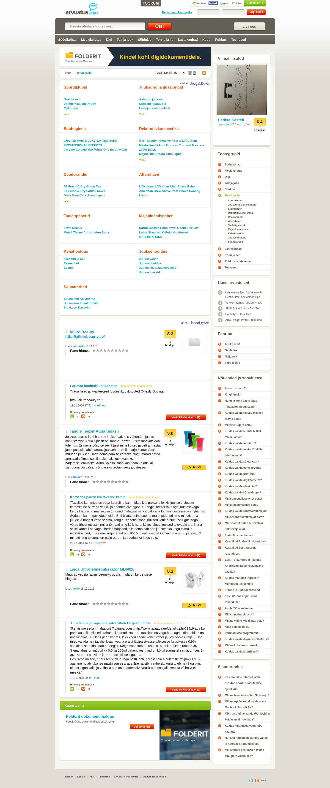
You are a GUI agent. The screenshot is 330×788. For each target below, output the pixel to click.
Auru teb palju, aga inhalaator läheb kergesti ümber (110, 623)
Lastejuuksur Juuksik (154, 108)
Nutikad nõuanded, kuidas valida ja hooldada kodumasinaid (246, 740)
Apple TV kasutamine (239, 608)
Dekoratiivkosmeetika (159, 129)
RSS (203, 73)
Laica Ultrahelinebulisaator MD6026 (102, 569)
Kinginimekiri (233, 394)
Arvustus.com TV (236, 388)
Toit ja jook (125, 39)
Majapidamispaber (156, 216)
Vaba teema (232, 362)
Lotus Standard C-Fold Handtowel (163, 232)
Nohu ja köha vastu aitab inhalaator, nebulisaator (241, 403)
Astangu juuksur (151, 99)
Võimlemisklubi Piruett (80, 104)
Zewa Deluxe (73, 228)
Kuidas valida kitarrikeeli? (242, 651)
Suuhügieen (75, 129)
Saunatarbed (75, 287)
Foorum (225, 334)
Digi (109, 39)
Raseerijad (71, 263)
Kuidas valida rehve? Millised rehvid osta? (244, 415)
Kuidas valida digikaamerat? (243, 480)
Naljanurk (231, 356)
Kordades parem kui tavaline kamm (98, 497)
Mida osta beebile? (237, 626)
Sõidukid (144, 39)
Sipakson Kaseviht (77, 307)
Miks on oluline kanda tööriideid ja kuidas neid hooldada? (247, 716)
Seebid (69, 267)
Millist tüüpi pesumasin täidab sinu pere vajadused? (244, 753)
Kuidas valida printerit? (240, 474)
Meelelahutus (91, 39)
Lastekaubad (188, 39)
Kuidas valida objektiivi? (241, 486)
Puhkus (221, 39)
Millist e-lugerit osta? (238, 425)
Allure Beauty (81, 332)
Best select (72, 99)
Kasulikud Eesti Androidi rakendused (241, 550)
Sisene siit (245, 3)
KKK (92, 776)
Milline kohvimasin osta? (241, 645)
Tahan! (194, 468)
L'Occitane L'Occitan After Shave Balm (167, 186)
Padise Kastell (231, 120)
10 (127, 350)
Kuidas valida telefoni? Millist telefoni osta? (244, 452)
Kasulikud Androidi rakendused (245, 541)
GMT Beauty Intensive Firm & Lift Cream (168, 140)
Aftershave (149, 174)
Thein (76, 477)
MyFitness (71, 108)
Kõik (68, 72)
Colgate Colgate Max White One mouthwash (95, 149)
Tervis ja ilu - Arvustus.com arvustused (85, 9)
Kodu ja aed (232, 255)
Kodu (206, 39)
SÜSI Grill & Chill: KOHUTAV (239, 308)
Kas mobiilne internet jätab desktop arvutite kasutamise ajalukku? (243, 683)
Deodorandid (75, 174)
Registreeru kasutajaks (177, 12)
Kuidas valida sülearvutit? (242, 461)
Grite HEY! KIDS (150, 236)
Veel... (67, 114)
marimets (78, 346)
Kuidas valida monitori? (240, 443)
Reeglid (69, 776)
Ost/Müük (231, 350)
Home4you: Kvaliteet (234, 314)
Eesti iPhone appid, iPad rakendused (241, 599)
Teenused (238, 39)
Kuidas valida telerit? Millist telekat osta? (243, 434)
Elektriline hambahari (239, 535)
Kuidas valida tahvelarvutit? (243, 467)
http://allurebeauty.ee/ (85, 336)
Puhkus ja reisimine (238, 261)
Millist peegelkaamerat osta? (243, 498)
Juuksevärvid (148, 259)
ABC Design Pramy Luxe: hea (240, 320)
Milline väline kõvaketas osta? (244, 620)
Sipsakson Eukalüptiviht (81, 303)
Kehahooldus (76, 251)
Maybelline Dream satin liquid (160, 154)
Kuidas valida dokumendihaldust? (247, 639)
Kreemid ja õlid (74, 259)
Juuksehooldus (153, 251)
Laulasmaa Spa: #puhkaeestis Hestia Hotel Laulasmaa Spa (240, 294)
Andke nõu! (232, 344)
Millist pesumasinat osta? (241, 504)
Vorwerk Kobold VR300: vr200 (240, 303)
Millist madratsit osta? (239, 614)
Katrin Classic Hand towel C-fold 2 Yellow (168, 228)
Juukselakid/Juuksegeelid (157, 267)
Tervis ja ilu (164, 39)
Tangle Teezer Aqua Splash (94, 431)
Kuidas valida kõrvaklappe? (243, 492)
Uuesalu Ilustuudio (152, 104)
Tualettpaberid (77, 216)
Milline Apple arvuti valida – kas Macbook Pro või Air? (245, 704)
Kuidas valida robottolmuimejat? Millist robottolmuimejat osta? (246, 514)
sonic (227, 124)
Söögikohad (67, 39)
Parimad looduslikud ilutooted (93, 386)
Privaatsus (104, 776)
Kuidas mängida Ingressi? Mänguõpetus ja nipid (242, 580)
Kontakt (81, 776)
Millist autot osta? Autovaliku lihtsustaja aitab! (244, 526)
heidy (76, 588)
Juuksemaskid (149, 272)
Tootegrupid (229, 154)
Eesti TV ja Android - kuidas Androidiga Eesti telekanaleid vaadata (244, 565)
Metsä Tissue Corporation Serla (86, 232)
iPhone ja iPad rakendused (242, 590)
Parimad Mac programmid (241, 633)
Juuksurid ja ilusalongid (161, 87)
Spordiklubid (75, 87)
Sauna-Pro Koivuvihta (79, 299)
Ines (96, 678)
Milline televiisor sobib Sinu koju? (247, 695)
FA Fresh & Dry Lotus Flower (84, 191)
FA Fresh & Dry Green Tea (82, 186)
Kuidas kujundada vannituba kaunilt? (243, 728)
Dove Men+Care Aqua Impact (84, 195)
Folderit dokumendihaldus (90, 716)
